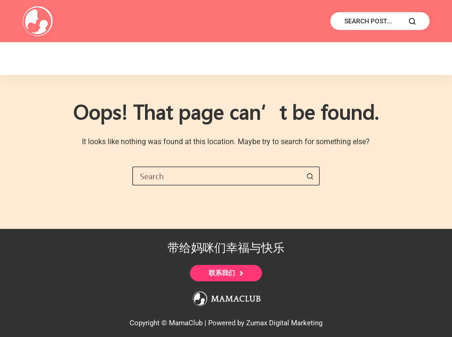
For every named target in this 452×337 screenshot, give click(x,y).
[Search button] (310, 176)
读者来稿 (158, 58)
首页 (43, 58)
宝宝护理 (428, 58)
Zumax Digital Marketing (284, 323)
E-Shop (97, 58)
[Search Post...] (380, 21)
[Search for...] (216, 176)
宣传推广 (222, 58)
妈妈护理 (364, 58)
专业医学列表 (293, 58)
